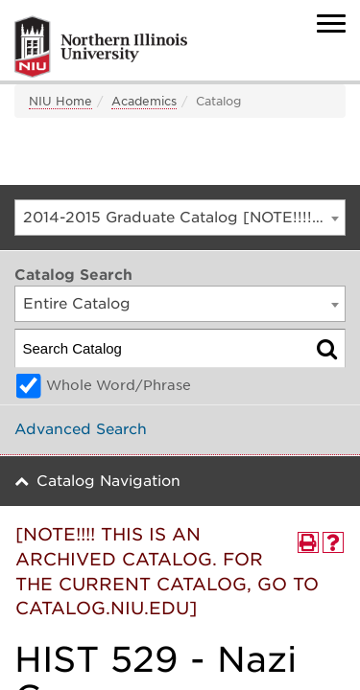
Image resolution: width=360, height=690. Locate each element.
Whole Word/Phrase (118, 385)
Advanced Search (80, 429)
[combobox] (180, 217)
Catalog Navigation (108, 481)
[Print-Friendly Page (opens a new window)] (308, 542)
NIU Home (60, 101)
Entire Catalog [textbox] (77, 303)
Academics (144, 101)
